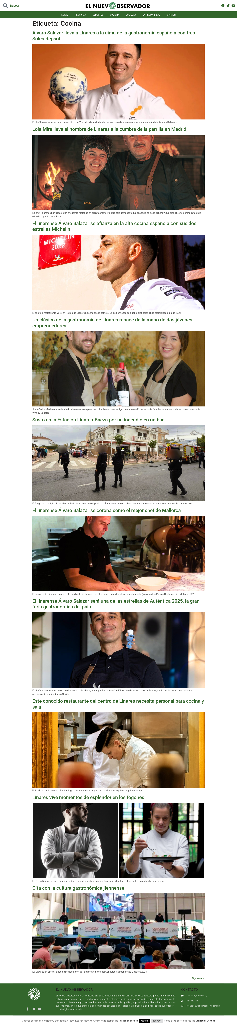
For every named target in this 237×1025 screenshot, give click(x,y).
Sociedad (131, 15)
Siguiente (198, 978)
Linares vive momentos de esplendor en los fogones (88, 797)
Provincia (80, 15)
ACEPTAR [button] (144, 1021)
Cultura (114, 15)
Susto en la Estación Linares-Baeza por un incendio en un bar (99, 420)
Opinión (171, 15)
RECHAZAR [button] (157, 1021)
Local (64, 15)
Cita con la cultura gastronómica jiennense (78, 888)
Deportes (98, 15)
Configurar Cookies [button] (205, 1020)
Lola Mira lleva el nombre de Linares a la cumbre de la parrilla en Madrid (109, 129)
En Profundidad (151, 15)
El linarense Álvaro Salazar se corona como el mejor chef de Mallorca (106, 510)
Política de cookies (128, 1020)
